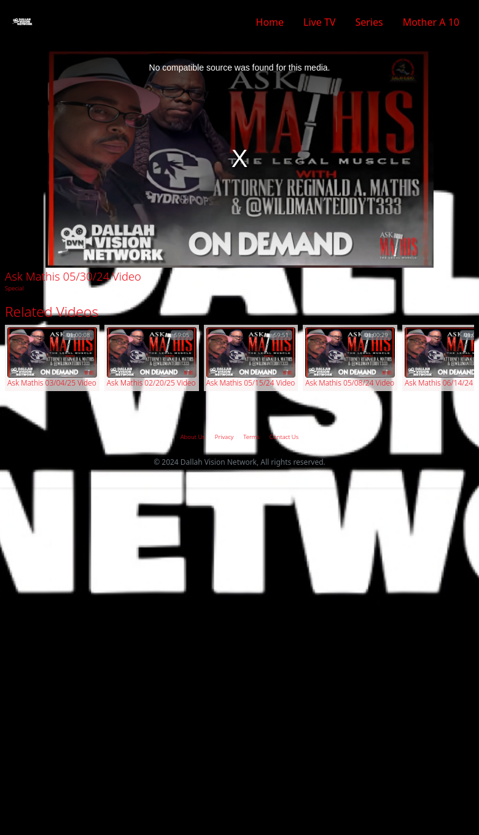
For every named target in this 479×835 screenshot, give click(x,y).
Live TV (319, 22)
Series (369, 22)
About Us (193, 437)
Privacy (224, 437)
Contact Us (284, 437)
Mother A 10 (431, 22)
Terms (251, 437)
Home (270, 22)
